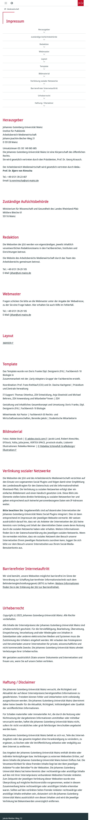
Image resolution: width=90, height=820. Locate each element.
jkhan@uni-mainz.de (20, 273)
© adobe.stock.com (35, 438)
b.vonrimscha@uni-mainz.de (24, 180)
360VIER (7, 343)
